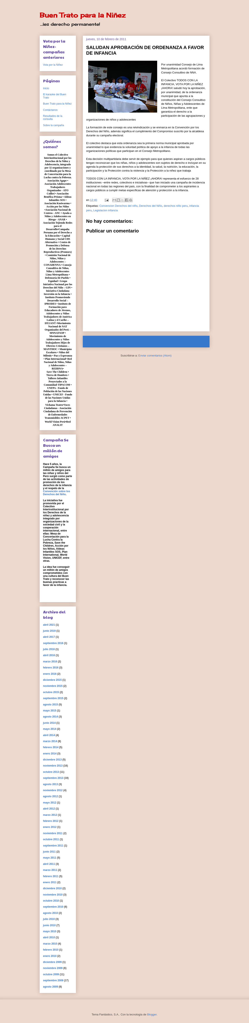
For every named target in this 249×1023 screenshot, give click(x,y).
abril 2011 (49, 863)
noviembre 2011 (53, 833)
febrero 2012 (50, 821)
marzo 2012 (50, 814)
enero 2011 (50, 882)
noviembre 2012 (53, 790)
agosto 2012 (50, 796)
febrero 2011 (50, 876)
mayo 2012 (49, 802)
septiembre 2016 (53, 643)
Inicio (150, 341)
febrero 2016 (50, 667)
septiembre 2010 (53, 906)
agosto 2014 (50, 716)
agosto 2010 (50, 913)
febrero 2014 (50, 747)
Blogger (152, 1014)
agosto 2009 (50, 986)
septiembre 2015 (53, 698)
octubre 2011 (51, 839)
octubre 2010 (51, 900)
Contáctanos (50, 109)
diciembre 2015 (52, 679)
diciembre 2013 (52, 759)
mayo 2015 (49, 710)
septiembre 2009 (53, 980)
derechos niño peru (176, 205)
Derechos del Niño (150, 205)
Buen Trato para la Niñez (82, 15)
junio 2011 (49, 851)
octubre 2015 (51, 692)
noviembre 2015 (53, 685)
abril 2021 (49, 624)
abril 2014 (49, 735)
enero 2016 (50, 673)
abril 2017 (49, 636)
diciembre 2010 (52, 888)
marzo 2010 (50, 943)
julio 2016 (49, 649)
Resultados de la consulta (52, 118)
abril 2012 (49, 808)
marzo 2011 (50, 870)
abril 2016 (49, 655)
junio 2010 (49, 925)
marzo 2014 (50, 741)
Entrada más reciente (102, 341)
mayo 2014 (49, 728)
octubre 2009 (51, 974)
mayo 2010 (49, 931)
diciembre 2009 (52, 962)
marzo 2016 (50, 661)
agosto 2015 (50, 704)
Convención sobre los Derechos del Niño (56, 493)
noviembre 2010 (53, 894)
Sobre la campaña (53, 125)
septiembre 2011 (53, 845)
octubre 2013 (51, 771)
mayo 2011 (49, 857)
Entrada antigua (194, 341)
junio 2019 (49, 630)
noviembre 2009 (53, 968)
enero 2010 (50, 956)
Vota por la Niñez (53, 64)
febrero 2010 (50, 949)
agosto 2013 (50, 784)
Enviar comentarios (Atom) (155, 355)
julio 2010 (49, 919)
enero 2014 (50, 753)
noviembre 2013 (53, 765)
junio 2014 (49, 722)
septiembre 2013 (53, 778)
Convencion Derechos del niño (118, 205)
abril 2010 (49, 937)
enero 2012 (50, 827)
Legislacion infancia (105, 210)
